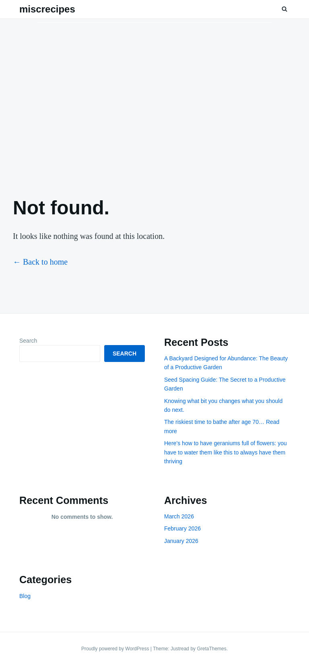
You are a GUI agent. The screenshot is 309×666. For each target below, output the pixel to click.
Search (28, 340)
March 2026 (179, 516)
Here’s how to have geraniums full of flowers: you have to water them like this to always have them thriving (225, 452)
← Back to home (40, 261)
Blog (25, 596)
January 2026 (181, 541)
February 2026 (182, 528)
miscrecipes (47, 9)
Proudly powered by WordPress (115, 649)
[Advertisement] (154, 101)
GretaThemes (211, 649)
